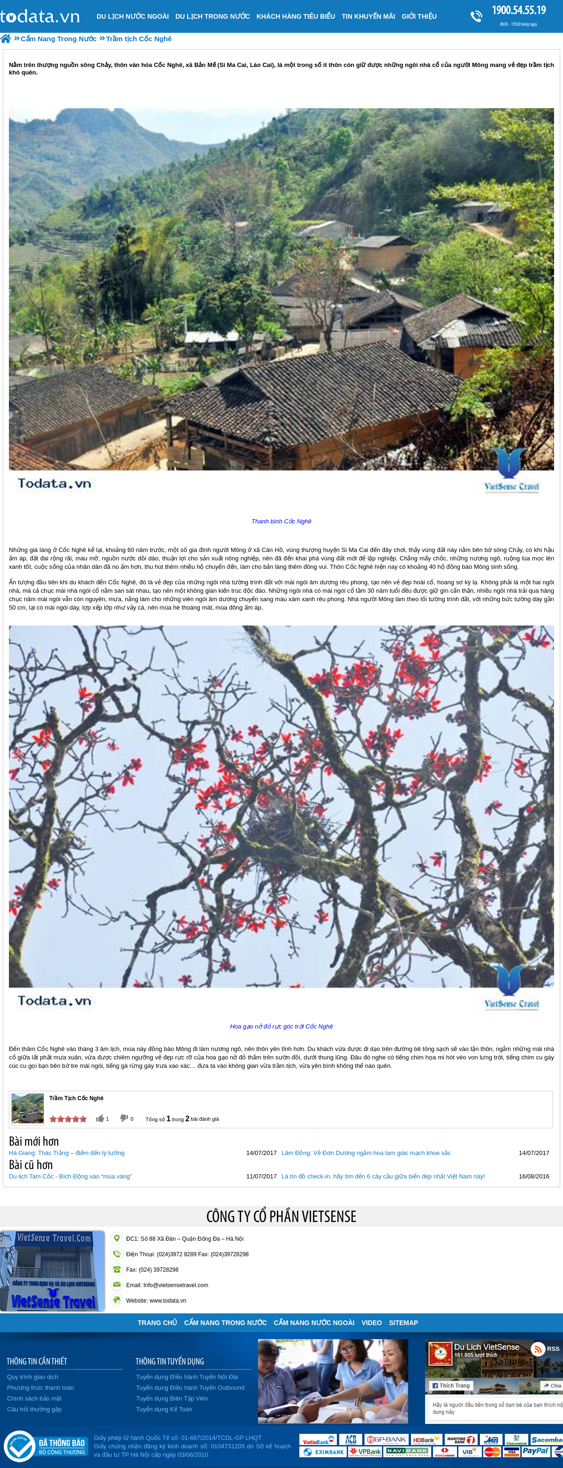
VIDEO (372, 1322)
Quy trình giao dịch (32, 1376)
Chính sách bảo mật (34, 1398)
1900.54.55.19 (518, 10)
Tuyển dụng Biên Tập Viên (172, 1398)
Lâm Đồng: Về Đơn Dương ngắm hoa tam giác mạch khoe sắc (366, 1152)
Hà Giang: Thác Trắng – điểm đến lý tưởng (67, 1152)
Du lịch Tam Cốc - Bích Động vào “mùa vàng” (70, 1176)
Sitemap (403, 1322)
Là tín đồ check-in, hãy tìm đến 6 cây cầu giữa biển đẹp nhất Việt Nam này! (383, 1176)
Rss (538, 1348)
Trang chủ (157, 1322)
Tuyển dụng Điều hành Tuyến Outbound (190, 1387)
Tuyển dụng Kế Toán (164, 1409)
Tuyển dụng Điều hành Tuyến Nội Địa (187, 1376)
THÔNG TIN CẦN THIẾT (37, 1361)
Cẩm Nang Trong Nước (225, 1322)
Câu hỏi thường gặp (34, 1409)
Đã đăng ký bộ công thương (45, 1444)
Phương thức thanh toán (40, 1387)
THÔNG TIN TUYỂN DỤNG (170, 1361)
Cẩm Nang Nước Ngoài (314, 1322)
